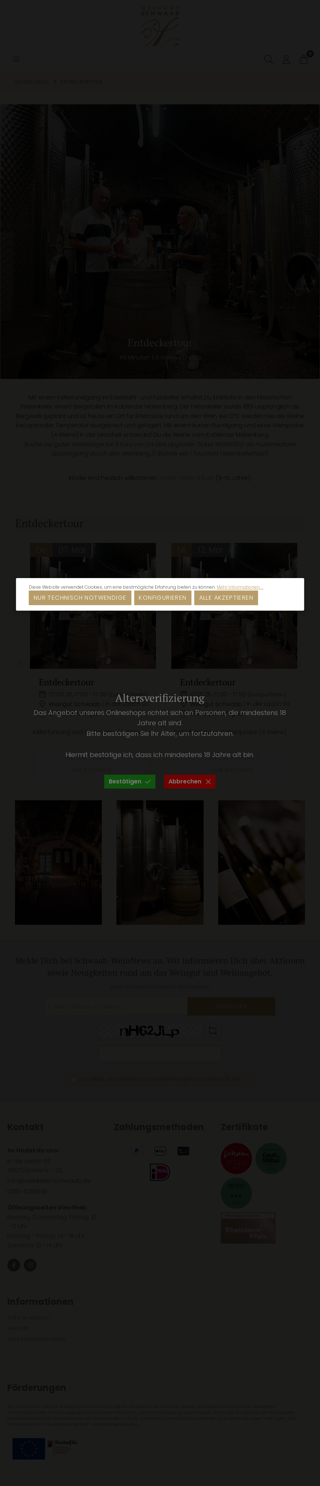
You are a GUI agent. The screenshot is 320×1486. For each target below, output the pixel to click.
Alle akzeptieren (226, 597)
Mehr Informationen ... (240, 587)
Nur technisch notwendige (80, 597)
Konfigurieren (162, 597)
